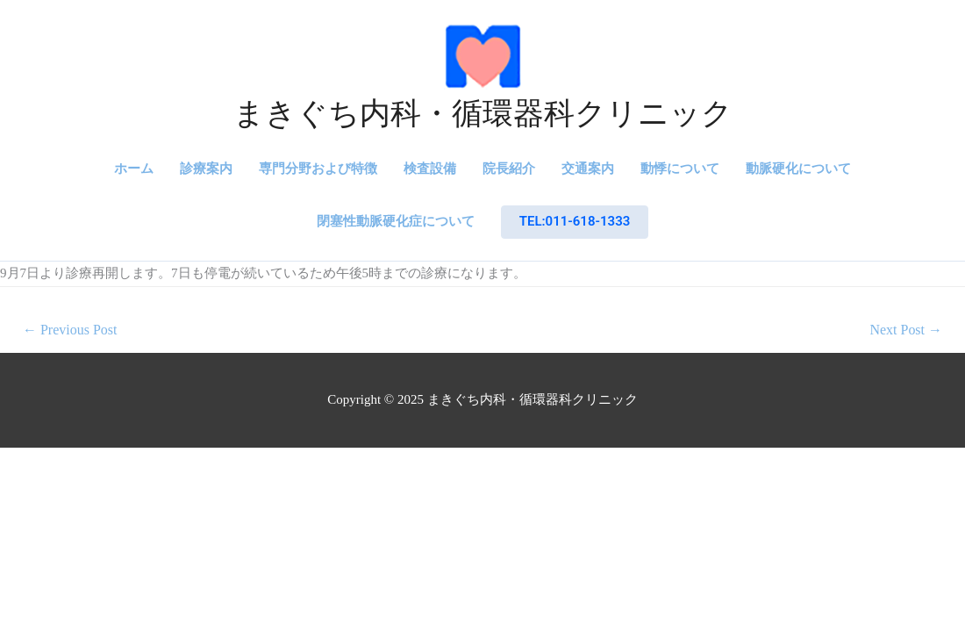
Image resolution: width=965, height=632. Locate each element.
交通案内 (587, 169)
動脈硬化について (798, 169)
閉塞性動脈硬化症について (396, 221)
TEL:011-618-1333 (575, 221)
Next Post (905, 329)
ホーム (134, 169)
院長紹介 (508, 169)
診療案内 (206, 169)
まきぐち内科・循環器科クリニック (483, 113)
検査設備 (430, 169)
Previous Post (70, 329)
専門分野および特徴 (318, 169)
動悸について (679, 169)
